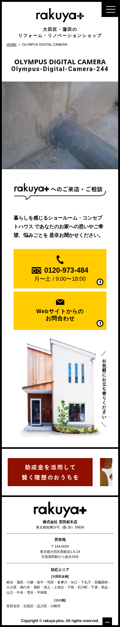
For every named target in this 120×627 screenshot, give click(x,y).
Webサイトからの (60, 315)
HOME (11, 44)
